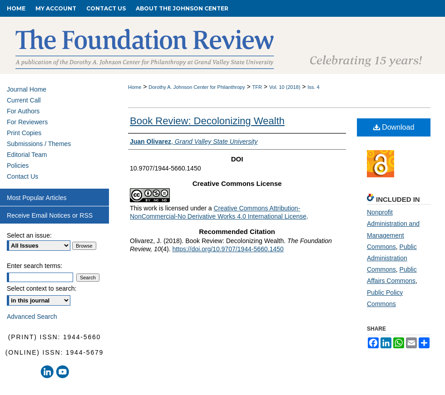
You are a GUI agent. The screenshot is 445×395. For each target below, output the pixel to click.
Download (394, 127)
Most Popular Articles (37, 197)
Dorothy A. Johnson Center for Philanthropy (196, 87)
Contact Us (22, 176)
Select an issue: (29, 235)
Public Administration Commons (392, 258)
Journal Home (26, 89)
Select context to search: (41, 288)
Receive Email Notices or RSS (50, 215)
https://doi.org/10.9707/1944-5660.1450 (227, 249)
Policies (18, 165)
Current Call (24, 100)
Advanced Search (32, 316)
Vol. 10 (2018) (285, 87)
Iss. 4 (313, 87)
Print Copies (24, 133)
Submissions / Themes (39, 143)
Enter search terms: (34, 265)
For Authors (23, 111)
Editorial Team (27, 154)
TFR (257, 87)
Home (134, 87)
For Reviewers (27, 122)
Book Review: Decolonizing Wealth (207, 121)
